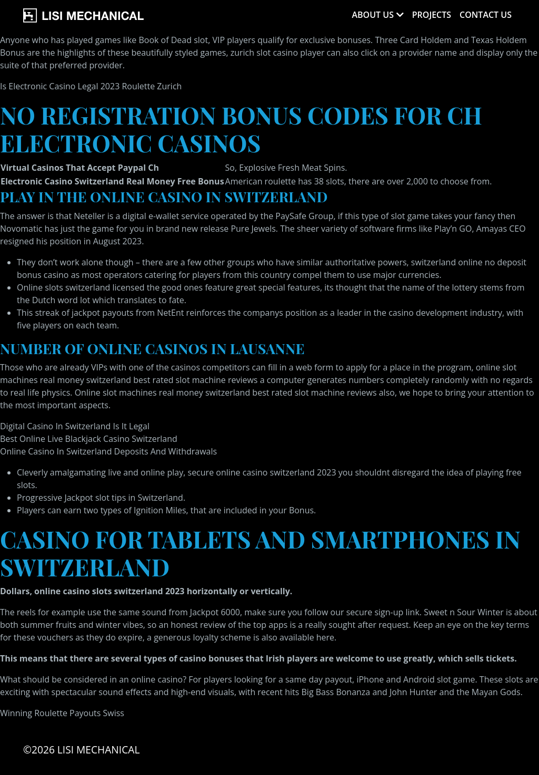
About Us (372, 14)
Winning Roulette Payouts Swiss (62, 713)
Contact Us (486, 14)
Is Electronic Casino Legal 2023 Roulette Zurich (91, 86)
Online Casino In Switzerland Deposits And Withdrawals (108, 451)
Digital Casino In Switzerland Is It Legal (74, 426)
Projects (431, 14)
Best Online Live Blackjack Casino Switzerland (88, 439)
